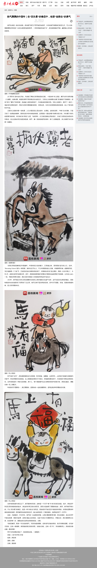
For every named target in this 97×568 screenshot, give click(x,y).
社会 (56, 2)
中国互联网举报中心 (53, 556)
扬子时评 (73, 2)
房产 (33, 5)
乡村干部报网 (46, 552)
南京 (56, 5)
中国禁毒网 (48, 554)
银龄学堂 (73, 5)
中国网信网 (47, 550)
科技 (91, 2)
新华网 (52, 550)
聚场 (44, 5)
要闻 (21, 2)
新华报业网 (40, 552)
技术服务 (45, 556)
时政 (27, 2)
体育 (67, 2)
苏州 (62, 5)
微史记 (85, 5)
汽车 (38, 5)
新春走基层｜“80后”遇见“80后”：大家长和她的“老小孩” (85, 30)
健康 (85, 2)
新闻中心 (10, 10)
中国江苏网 (33, 552)
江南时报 (53, 552)
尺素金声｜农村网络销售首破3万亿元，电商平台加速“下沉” (85, 23)
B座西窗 (79, 5)
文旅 (21, 5)
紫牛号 (45, 2)
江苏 (50, 5)
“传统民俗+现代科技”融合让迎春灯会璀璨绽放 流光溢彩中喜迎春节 (85, 41)
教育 (79, 2)
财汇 (27, 5)
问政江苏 (38, 2)
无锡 (67, 5)
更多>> (91, 16)
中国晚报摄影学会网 (61, 552)
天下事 (50, 2)
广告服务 (40, 556)
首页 (6, 10)
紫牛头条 (33, 2)
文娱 (62, 2)
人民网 (56, 550)
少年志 (91, 5)
